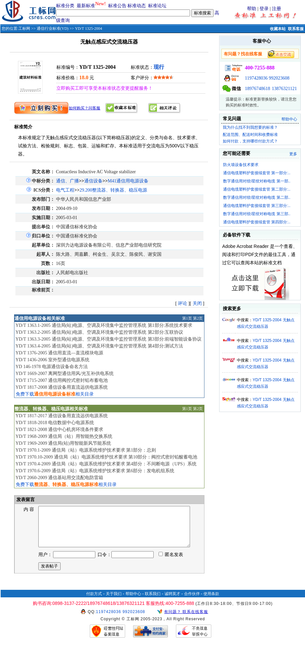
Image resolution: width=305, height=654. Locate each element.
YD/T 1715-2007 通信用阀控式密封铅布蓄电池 (61, 380)
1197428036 (256, 78)
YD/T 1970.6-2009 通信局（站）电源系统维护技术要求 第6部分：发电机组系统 (94, 470)
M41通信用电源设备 (128, 180)
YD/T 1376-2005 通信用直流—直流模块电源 (59, 352)
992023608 (279, 78)
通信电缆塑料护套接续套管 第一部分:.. (256, 173)
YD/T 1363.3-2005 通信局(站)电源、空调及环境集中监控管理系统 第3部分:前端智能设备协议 (108, 339)
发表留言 (25, 499)
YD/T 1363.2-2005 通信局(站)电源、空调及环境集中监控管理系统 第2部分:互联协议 (99, 332)
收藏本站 (278, 29)
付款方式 (94, 601)
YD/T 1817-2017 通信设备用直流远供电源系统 (61, 415)
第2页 (198, 318)
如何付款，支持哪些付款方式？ (250, 141)
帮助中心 (289, 119)
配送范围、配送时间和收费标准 (250, 134)
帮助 (251, 8)
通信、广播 (67, 180)
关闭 (197, 303)
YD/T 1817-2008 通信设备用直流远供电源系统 (61, 387)
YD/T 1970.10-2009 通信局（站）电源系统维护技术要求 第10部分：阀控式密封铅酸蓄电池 (106, 457)
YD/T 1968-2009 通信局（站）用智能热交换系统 (63, 436)
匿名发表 (171, 562)
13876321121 (284, 88)
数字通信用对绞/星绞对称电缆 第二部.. (256, 197)
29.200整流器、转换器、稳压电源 (113, 190)
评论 (182, 303)
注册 (276, 8)
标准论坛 (157, 5)
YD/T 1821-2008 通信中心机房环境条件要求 (59, 429)
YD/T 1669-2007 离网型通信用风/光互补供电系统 (64, 373)
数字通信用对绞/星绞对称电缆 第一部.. (256, 181)
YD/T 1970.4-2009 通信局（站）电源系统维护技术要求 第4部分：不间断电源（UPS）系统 (106, 463)
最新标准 (86, 5)
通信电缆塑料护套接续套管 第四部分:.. (256, 222)
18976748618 (257, 88)
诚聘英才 (172, 601)
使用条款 (211, 601)
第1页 (187, 318)
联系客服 (296, 29)
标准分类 (65, 5)
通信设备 (93, 180)
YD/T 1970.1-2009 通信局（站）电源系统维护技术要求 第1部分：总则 (85, 450)
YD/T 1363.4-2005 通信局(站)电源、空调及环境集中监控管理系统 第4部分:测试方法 (99, 346)
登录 (264, 8)
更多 (293, 154)
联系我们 (153, 601)
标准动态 (136, 5)
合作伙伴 (192, 601)
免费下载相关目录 (55, 394)
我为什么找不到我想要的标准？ (250, 127)
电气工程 (65, 190)
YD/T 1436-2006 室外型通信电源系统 (52, 359)
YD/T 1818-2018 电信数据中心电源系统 (54, 422)
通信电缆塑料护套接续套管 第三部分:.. (256, 205)
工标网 (24, 28)
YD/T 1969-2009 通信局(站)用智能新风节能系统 (63, 443)
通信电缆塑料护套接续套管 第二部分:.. (256, 189)
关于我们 (114, 601)
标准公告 (117, 5)
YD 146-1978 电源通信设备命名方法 (51, 366)
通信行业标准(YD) (52, 28)
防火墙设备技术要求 (240, 164)
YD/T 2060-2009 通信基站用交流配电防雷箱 (59, 477)
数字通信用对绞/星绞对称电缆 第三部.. (256, 214)
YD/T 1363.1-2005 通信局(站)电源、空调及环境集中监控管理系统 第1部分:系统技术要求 (103, 325)
